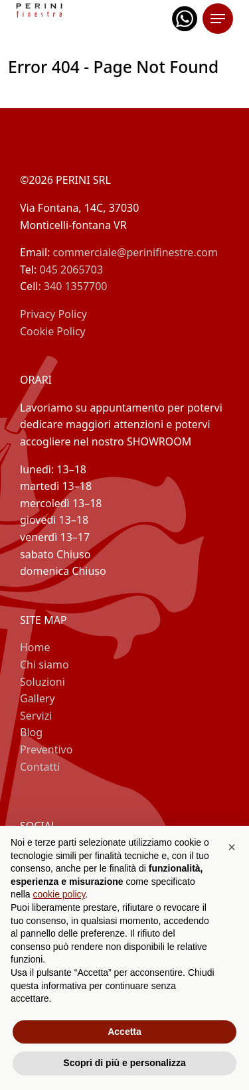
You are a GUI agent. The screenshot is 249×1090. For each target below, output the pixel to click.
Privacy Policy (53, 314)
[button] (231, 847)
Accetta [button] (124, 1031)
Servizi (36, 715)
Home (35, 647)
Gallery (37, 698)
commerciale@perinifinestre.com (135, 252)
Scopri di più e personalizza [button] (124, 1062)
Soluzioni (42, 681)
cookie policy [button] (59, 894)
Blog (31, 732)
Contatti (40, 766)
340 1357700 (76, 286)
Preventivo (46, 749)
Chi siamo (44, 664)
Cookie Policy (53, 331)
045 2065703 (71, 269)
